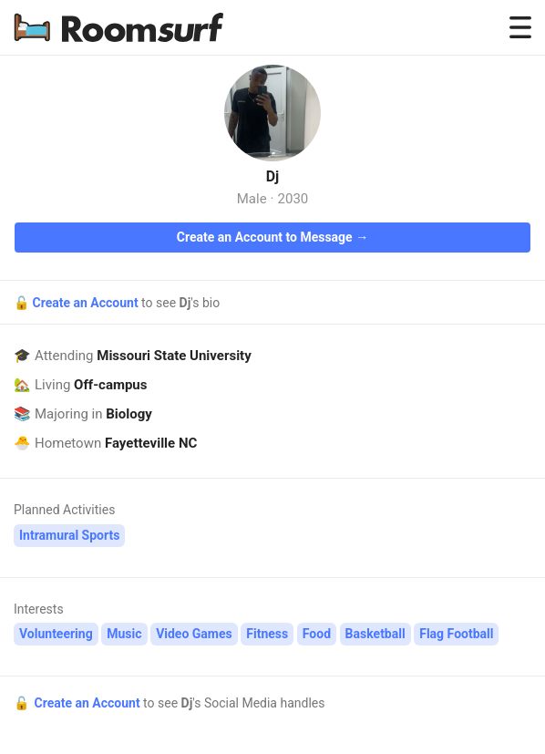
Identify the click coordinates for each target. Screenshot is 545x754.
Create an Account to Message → (272, 237)
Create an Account (86, 302)
